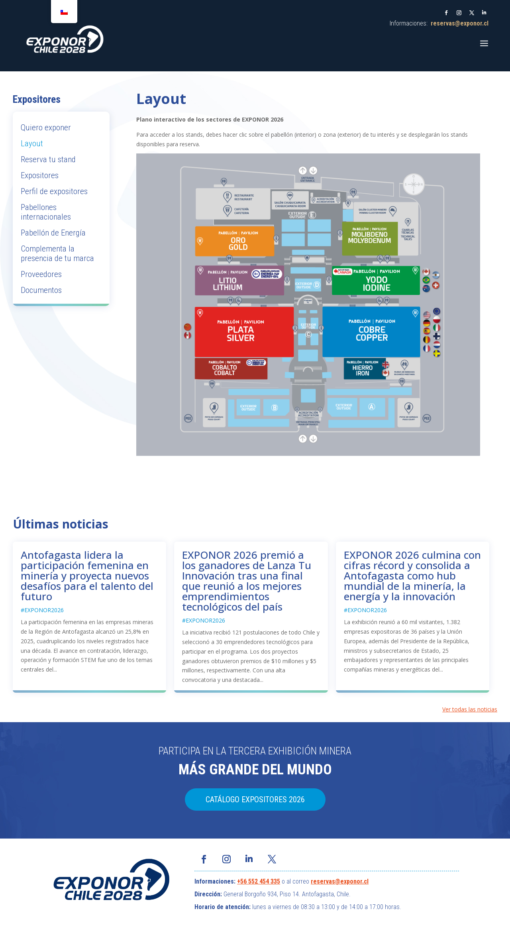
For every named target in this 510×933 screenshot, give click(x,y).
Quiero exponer (46, 127)
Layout (32, 143)
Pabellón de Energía (53, 233)
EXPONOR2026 (44, 610)
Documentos (41, 290)
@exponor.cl (352, 881)
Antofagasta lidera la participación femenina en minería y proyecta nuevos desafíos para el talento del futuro (87, 575)
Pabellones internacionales (46, 212)
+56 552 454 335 (258, 881)
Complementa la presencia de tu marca (57, 253)
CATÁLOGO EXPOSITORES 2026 (255, 799)
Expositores (40, 175)
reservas (323, 881)
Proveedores (41, 274)
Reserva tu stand (48, 159)
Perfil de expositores (54, 191)
